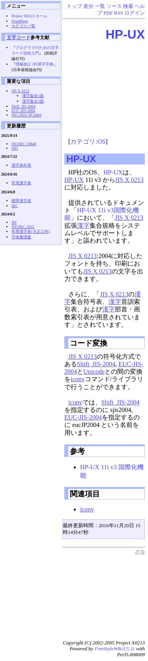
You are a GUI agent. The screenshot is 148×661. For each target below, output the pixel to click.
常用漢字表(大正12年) (30, 231)
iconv (78, 379)
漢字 (83, 225)
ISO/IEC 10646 (23, 144)
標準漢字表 (21, 200)
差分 (88, 6)
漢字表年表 (21, 165)
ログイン (134, 13)
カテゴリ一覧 (23, 26)
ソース (114, 6)
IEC (14, 206)
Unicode (94, 371)
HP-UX (125, 34)
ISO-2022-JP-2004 (26, 115)
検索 (128, 6)
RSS (118, 13)
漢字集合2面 (33, 101)
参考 (77, 451)
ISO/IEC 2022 (22, 227)
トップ (74, 6)
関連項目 (85, 494)
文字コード (18, 37)
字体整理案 (21, 237)
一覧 (100, 6)
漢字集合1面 (33, 96)
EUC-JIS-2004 (83, 417)
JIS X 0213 (129, 179)
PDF (107, 13)
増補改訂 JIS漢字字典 (34, 64)
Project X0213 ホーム (29, 16)
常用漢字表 (21, 183)
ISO (14, 148)
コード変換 (88, 343)
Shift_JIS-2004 (96, 364)
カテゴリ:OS (87, 141)
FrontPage (19, 21)
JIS (14, 222)
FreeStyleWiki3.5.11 (114, 649)
